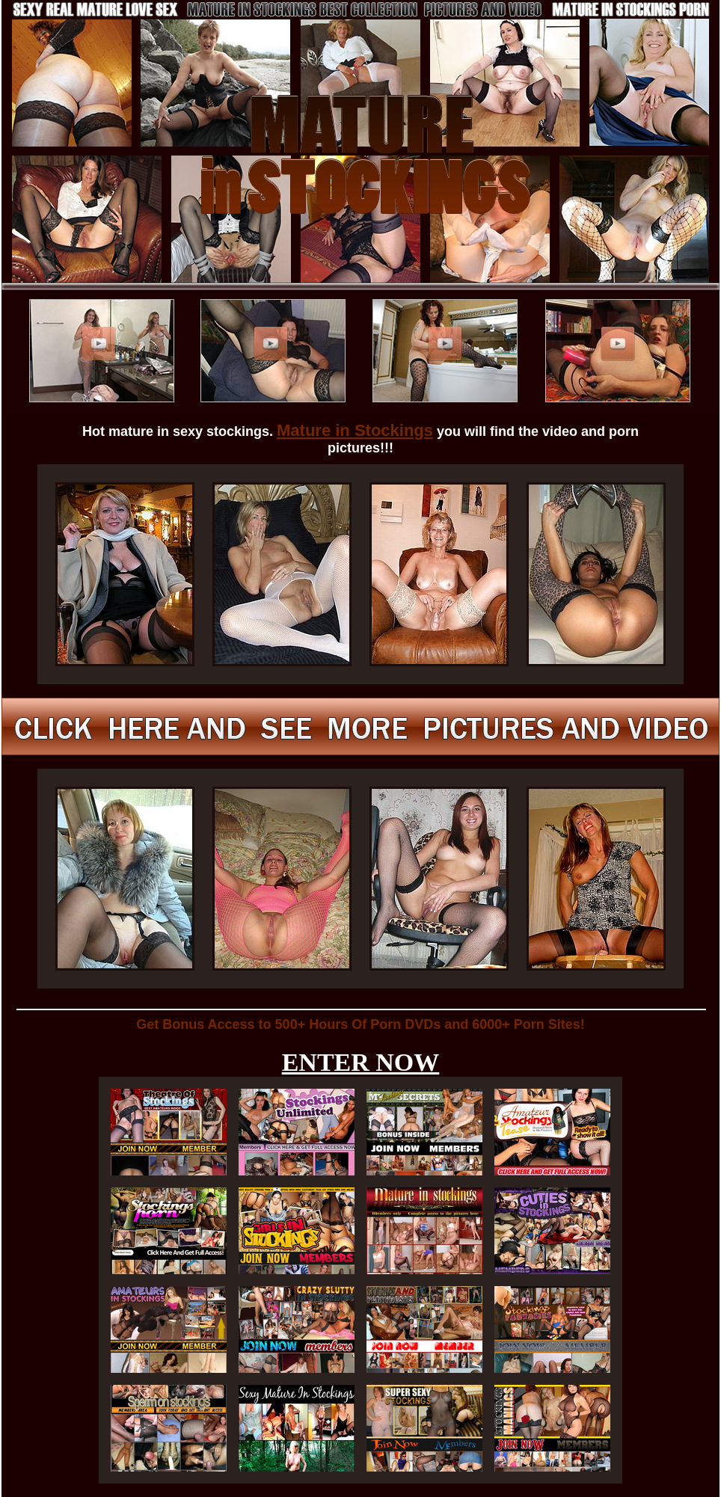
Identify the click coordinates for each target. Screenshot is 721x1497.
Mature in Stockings (355, 430)
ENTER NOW (361, 1062)
